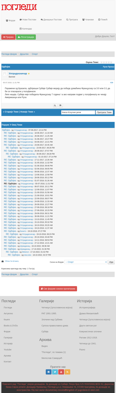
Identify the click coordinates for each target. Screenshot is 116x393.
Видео (45, 346)
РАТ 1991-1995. (49, 313)
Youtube (7, 349)
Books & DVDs (11, 325)
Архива (7, 355)
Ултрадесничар (20, 130)
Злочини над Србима (52, 319)
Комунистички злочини (90, 331)
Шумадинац (25, 246)
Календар (26, 28)
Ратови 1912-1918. (88, 337)
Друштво (24, 54)
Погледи (8, 307)
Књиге (7, 319)
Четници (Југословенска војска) (57, 307)
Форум (10, 20)
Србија (45, 331)
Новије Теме (26, 112)
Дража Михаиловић (88, 313)
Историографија (87, 307)
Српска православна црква (55, 325)
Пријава (8, 37)
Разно (82, 349)
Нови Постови (28, 19)
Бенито (23, 231)
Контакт (7, 361)
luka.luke (27, 255)
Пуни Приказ (108, 67)
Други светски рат (88, 325)
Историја (8, 343)
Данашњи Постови (51, 19)
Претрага (72, 19)
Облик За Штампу (12, 261)
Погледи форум (9, 54)
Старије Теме (12, 112)
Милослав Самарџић (52, 358)
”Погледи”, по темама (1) (54, 352)
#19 (111, 82)
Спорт (35, 54)
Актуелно (8, 313)
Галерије (8, 337)
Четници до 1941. (87, 343)
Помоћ (102, 19)
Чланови (88, 19)
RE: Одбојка (10, 133)
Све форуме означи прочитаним (58, 289)
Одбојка (6, 130)
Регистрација (26, 37)
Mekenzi (25, 252)
